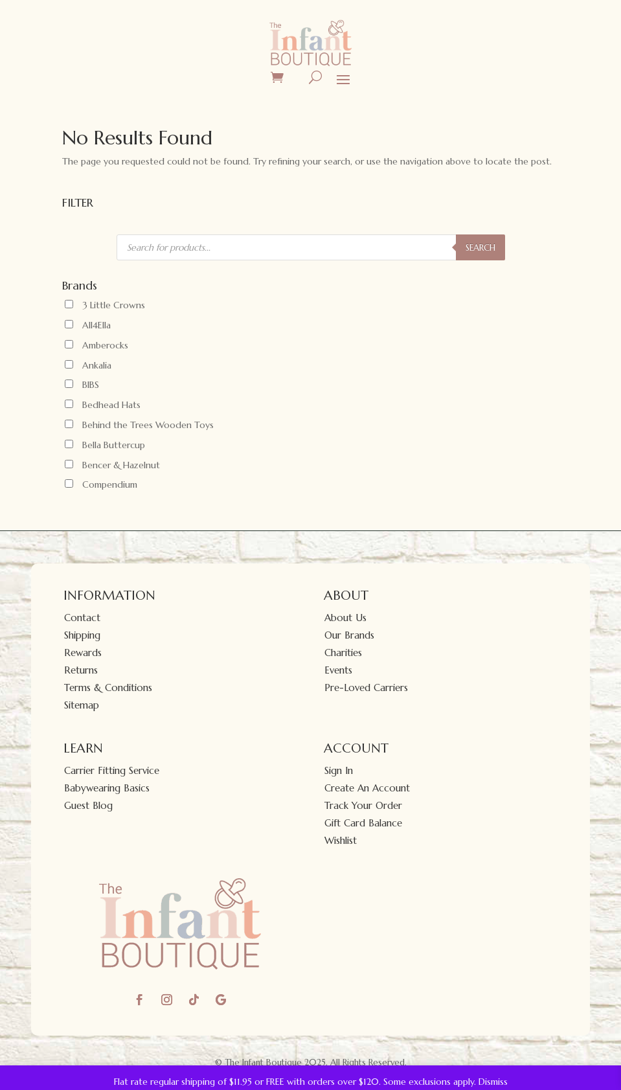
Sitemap (81, 705)
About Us (345, 617)
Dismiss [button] (493, 1081)
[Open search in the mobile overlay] (311, 247)
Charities (343, 652)
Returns (81, 670)
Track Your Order (363, 805)
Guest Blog (88, 805)
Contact (82, 617)
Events (338, 670)
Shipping (82, 635)
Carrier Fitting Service (111, 770)
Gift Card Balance (363, 823)
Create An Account (367, 788)
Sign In (338, 770)
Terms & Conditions (108, 687)
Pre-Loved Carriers (366, 687)
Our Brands (349, 635)
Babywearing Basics (107, 788)
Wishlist (340, 840)
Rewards (83, 652)
